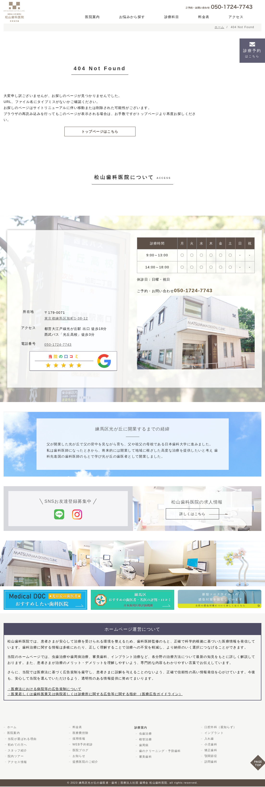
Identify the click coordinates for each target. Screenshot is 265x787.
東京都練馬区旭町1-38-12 (66, 319)
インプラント (213, 733)
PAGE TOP (257, 764)
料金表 (203, 17)
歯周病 (143, 746)
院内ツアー (16, 756)
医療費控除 (80, 733)
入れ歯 (208, 739)
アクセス (235, 17)
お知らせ (78, 756)
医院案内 (92, 17)
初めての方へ (17, 745)
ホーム (11, 728)
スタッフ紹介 (17, 751)
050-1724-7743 (58, 345)
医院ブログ (80, 751)
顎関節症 (210, 756)
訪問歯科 (210, 762)
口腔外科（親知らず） (220, 728)
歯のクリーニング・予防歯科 (159, 751)
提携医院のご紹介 (85, 762)
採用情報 (78, 739)
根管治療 (144, 740)
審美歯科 (144, 757)
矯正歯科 (210, 751)
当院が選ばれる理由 (22, 739)
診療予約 (252, 53)
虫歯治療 (144, 734)
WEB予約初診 (82, 745)
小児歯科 (210, 745)
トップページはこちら (99, 132)
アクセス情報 (17, 762)
